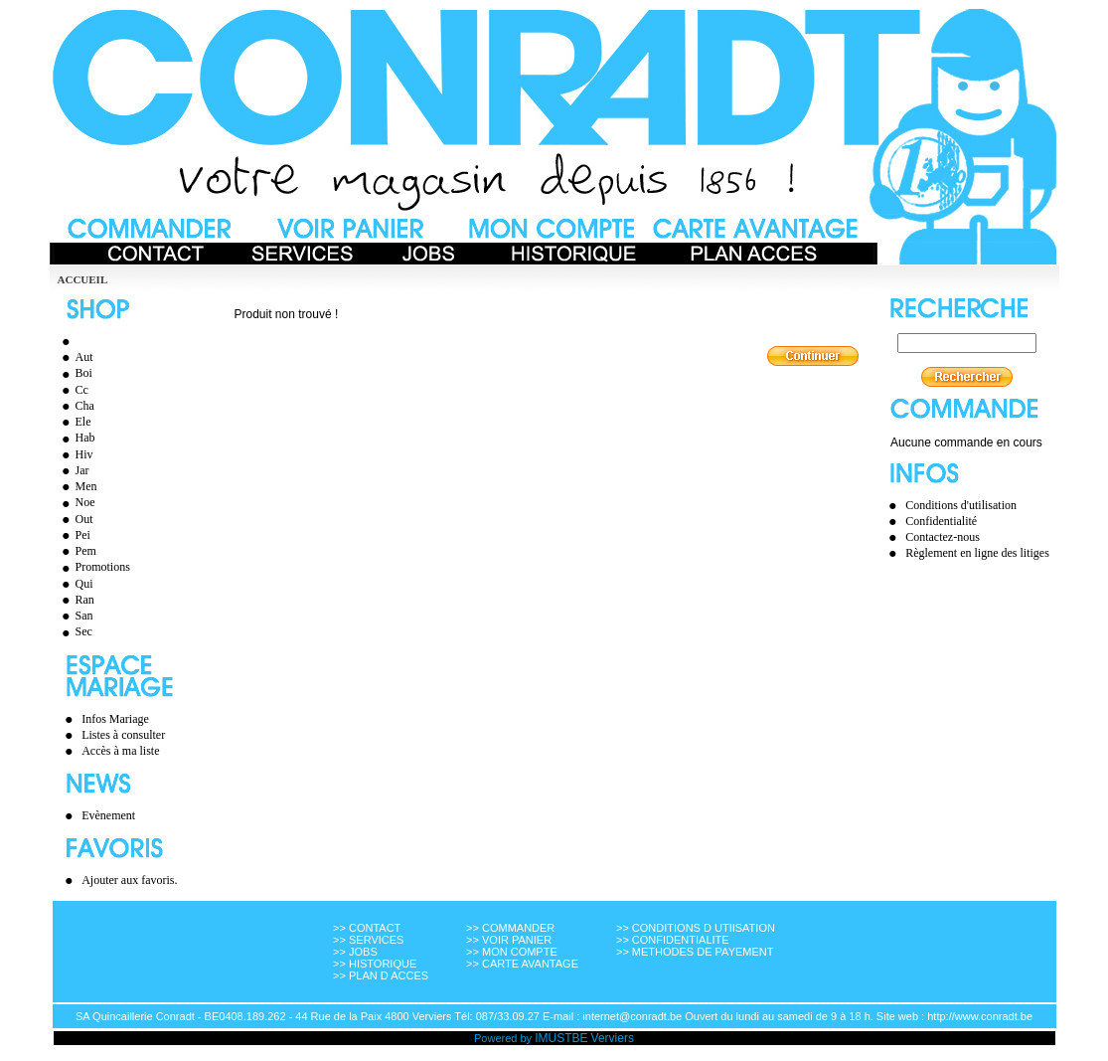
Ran (75, 600)
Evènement (108, 815)
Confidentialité (941, 521)
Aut (75, 357)
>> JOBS (355, 952)
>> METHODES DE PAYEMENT (695, 952)
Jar (73, 470)
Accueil (83, 279)
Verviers (612, 1038)
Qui (75, 584)
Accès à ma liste (120, 751)
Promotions (93, 567)
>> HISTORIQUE (374, 964)
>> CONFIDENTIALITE (672, 940)
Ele (74, 422)
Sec (74, 631)
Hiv (75, 454)
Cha (75, 406)
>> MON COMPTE (511, 952)
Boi (74, 373)
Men (77, 486)
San (75, 615)
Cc (72, 390)
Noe (76, 502)
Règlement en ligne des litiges (977, 553)
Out (75, 519)
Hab (76, 437)
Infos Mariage (115, 719)
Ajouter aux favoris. (129, 880)
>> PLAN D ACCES (380, 975)
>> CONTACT (366, 928)
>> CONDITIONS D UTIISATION (695, 928)
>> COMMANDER (510, 928)
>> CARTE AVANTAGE (522, 964)
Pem (76, 551)
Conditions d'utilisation (961, 505)
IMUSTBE (561, 1038)
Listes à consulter (123, 735)
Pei (73, 535)
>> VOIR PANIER (509, 940)
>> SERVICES (368, 940)
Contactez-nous (942, 537)
